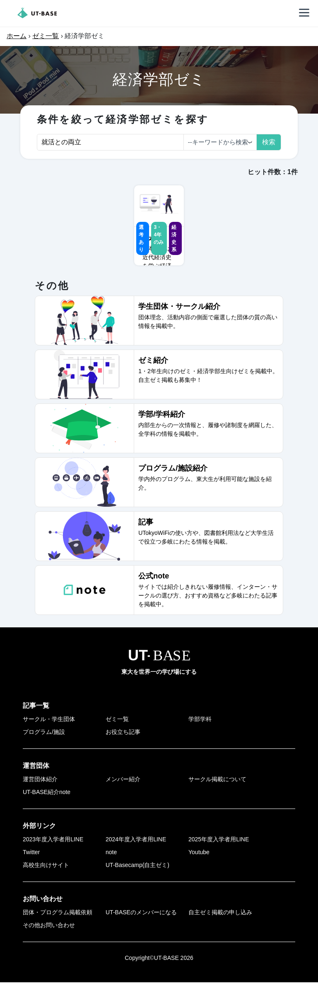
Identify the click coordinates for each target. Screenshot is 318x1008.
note (111, 877)
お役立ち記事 (123, 757)
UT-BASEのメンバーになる (141, 938)
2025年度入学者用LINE (218, 865)
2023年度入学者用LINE (53, 865)
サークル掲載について (217, 805)
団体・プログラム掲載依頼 (57, 938)
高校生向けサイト (46, 890)
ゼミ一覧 (45, 35)
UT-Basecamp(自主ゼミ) (137, 890)
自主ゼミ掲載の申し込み (220, 938)
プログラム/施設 (44, 757)
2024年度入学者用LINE (136, 865)
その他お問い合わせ (49, 950)
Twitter (31, 877)
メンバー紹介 (123, 805)
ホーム (16, 35)
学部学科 (200, 744)
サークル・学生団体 (49, 744)
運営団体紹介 (40, 805)
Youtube (199, 877)
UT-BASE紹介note (46, 817)
